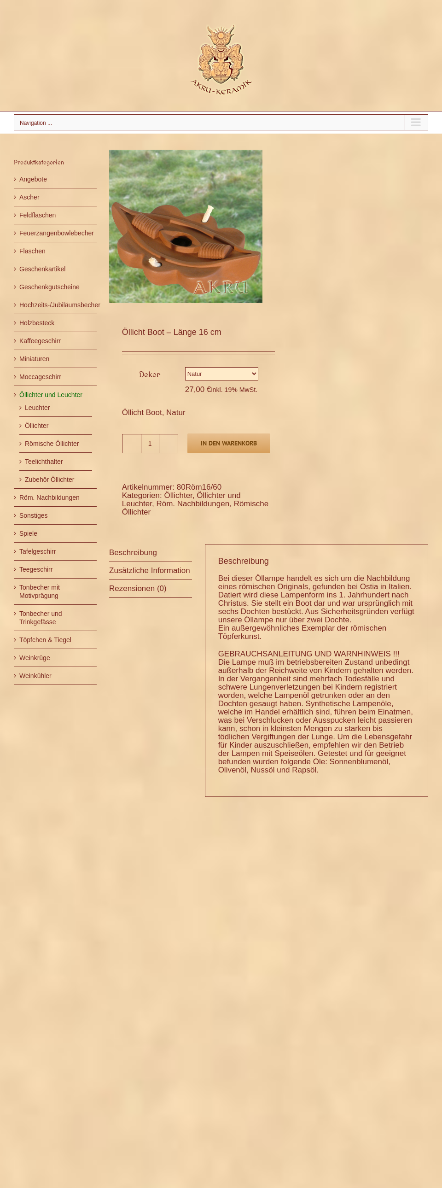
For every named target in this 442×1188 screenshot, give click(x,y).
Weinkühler (35, 675)
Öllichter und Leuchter (50, 394)
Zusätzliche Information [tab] (149, 570)
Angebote (33, 179)
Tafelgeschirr (37, 551)
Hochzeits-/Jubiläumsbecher (59, 305)
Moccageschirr (40, 376)
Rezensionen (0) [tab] (138, 588)
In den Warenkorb (229, 443)
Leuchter (37, 407)
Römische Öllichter (52, 443)
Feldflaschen (37, 215)
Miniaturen (34, 359)
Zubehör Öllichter (49, 479)
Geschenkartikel (42, 269)
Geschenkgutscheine (49, 287)
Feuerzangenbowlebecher (56, 233)
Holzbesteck (36, 323)
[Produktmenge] (150, 443)
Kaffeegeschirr (40, 341)
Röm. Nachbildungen (192, 503)
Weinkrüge (34, 657)
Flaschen (32, 251)
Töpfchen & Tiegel (45, 640)
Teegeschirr (35, 569)
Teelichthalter (44, 461)
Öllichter (178, 495)
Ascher (29, 197)
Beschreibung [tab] (133, 552)
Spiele (28, 533)
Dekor (149, 374)
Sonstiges (33, 515)
